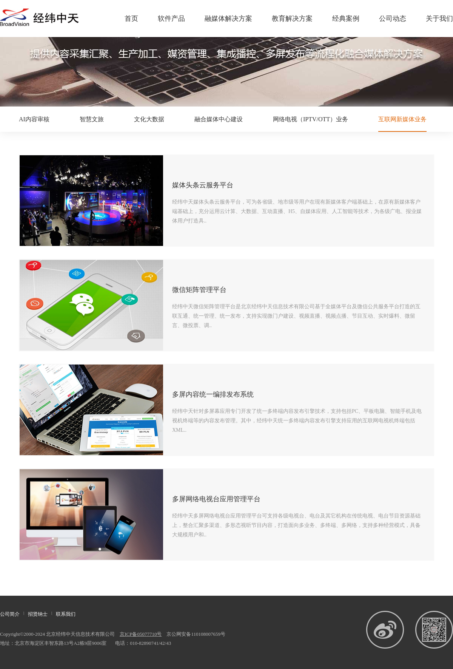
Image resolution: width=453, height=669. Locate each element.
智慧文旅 (92, 119)
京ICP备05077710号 (141, 634)
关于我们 (439, 18)
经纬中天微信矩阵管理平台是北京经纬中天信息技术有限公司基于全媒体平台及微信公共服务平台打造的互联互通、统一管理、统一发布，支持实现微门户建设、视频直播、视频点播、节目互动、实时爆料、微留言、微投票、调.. (296, 316)
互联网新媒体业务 (402, 119)
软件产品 (171, 18)
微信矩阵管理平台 (199, 290)
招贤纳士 (38, 614)
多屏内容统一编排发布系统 (213, 394)
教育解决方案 (292, 18)
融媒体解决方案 (228, 18)
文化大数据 (149, 119)
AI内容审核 (34, 119)
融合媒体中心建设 (218, 119)
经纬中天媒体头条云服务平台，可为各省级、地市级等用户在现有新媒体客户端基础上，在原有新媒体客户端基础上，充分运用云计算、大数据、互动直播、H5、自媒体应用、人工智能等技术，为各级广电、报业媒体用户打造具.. (297, 211)
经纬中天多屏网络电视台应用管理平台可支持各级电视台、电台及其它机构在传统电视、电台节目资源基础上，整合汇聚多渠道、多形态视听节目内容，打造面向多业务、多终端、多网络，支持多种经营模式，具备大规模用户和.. (296, 525)
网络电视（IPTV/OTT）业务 (310, 119)
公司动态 (392, 18)
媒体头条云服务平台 (202, 185)
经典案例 (345, 18)
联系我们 (66, 614)
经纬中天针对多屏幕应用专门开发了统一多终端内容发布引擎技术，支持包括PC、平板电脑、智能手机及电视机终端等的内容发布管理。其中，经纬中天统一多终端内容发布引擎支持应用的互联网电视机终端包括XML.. (297, 420)
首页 (131, 18)
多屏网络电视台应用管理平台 (216, 499)
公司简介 (10, 614)
